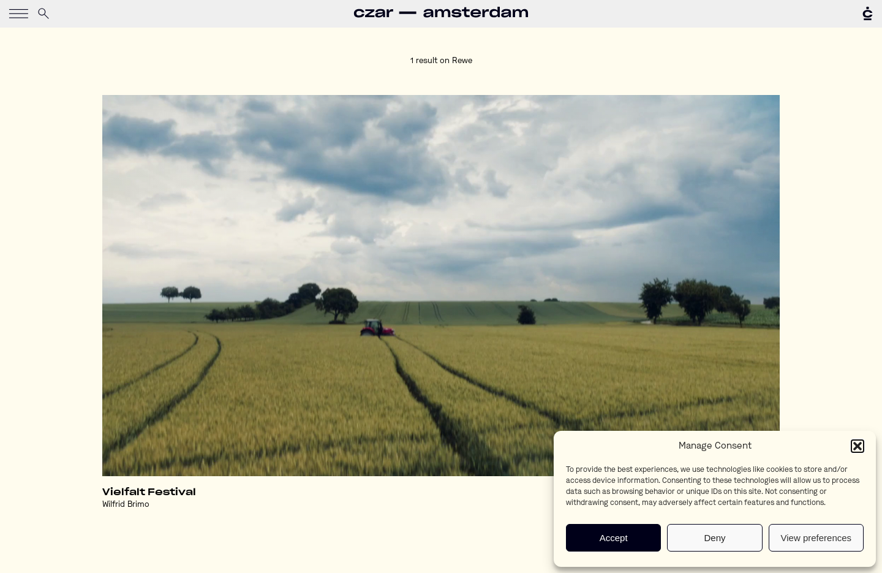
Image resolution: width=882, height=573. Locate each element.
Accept (614, 538)
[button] (857, 446)
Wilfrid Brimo (125, 505)
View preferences (816, 538)
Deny (714, 538)
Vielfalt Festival (149, 492)
